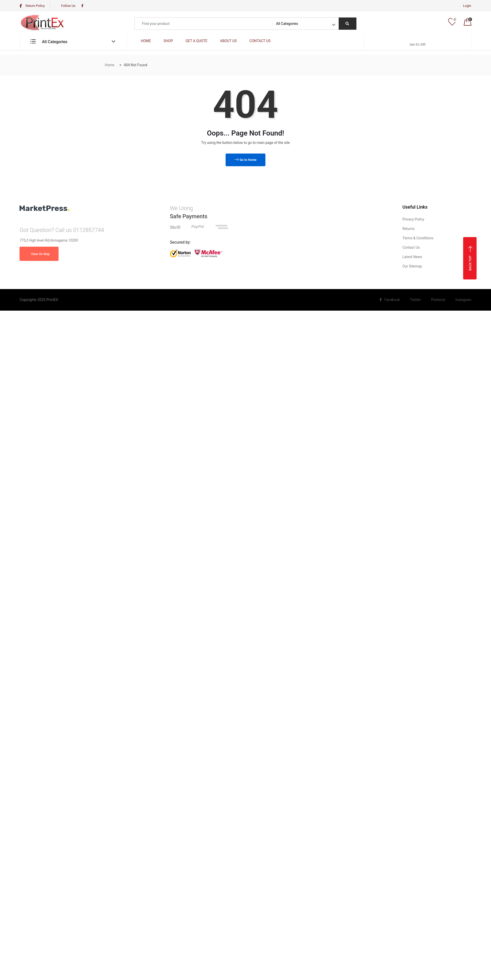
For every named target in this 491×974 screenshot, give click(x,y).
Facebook (389, 300)
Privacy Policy (413, 219)
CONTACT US (259, 41)
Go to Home (245, 160)
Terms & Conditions (418, 238)
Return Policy (32, 6)
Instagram (462, 300)
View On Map (39, 254)
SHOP (168, 41)
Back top (470, 258)
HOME (146, 41)
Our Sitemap (412, 266)
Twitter (414, 300)
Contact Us (411, 247)
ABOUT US (228, 41)
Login (467, 6)
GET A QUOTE (196, 41)
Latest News (412, 257)
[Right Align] (347, 24)
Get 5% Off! (418, 41)
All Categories (48, 41)
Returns (409, 229)
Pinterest (437, 300)
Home (110, 65)
